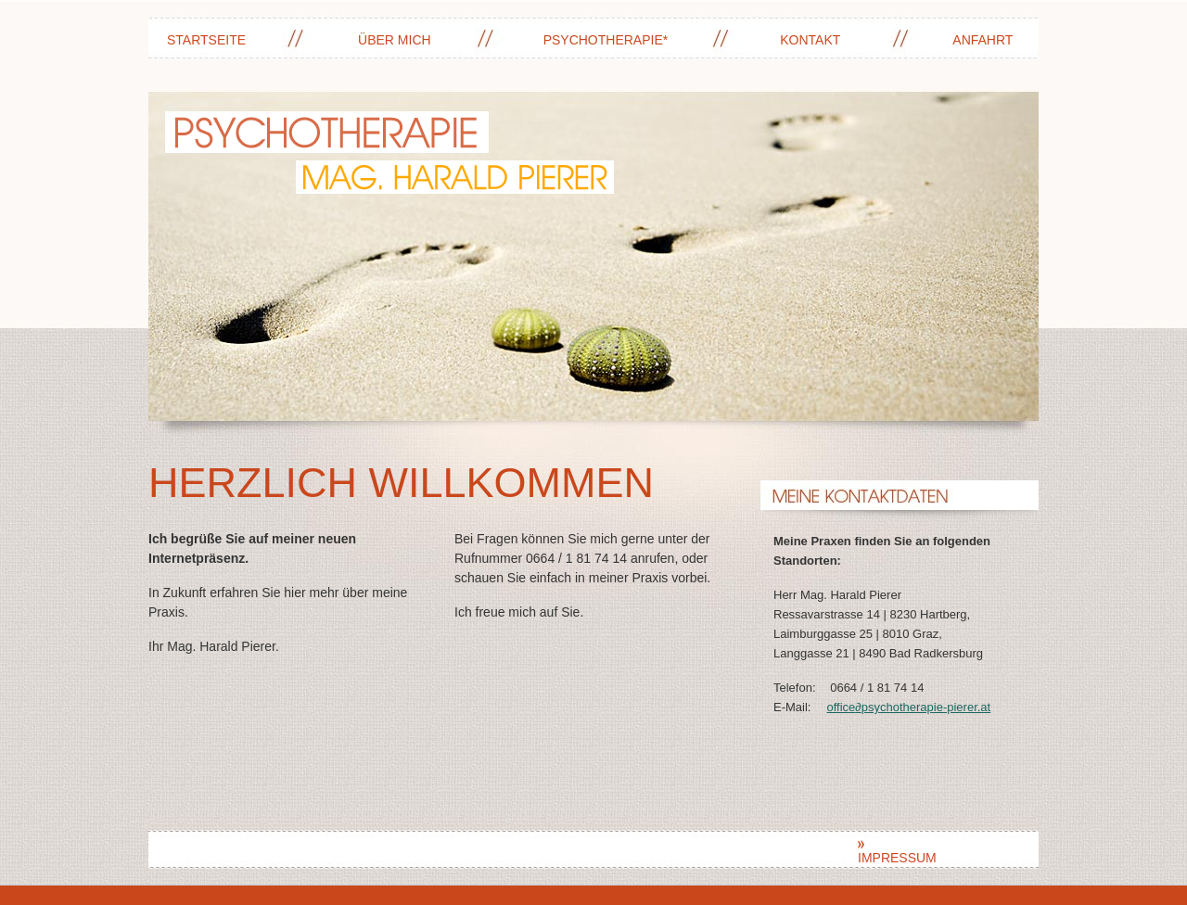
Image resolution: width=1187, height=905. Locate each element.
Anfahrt (982, 39)
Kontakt (810, 39)
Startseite (206, 39)
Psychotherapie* (606, 39)
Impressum (897, 852)
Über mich (394, 39)
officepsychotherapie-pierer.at (908, 707)
